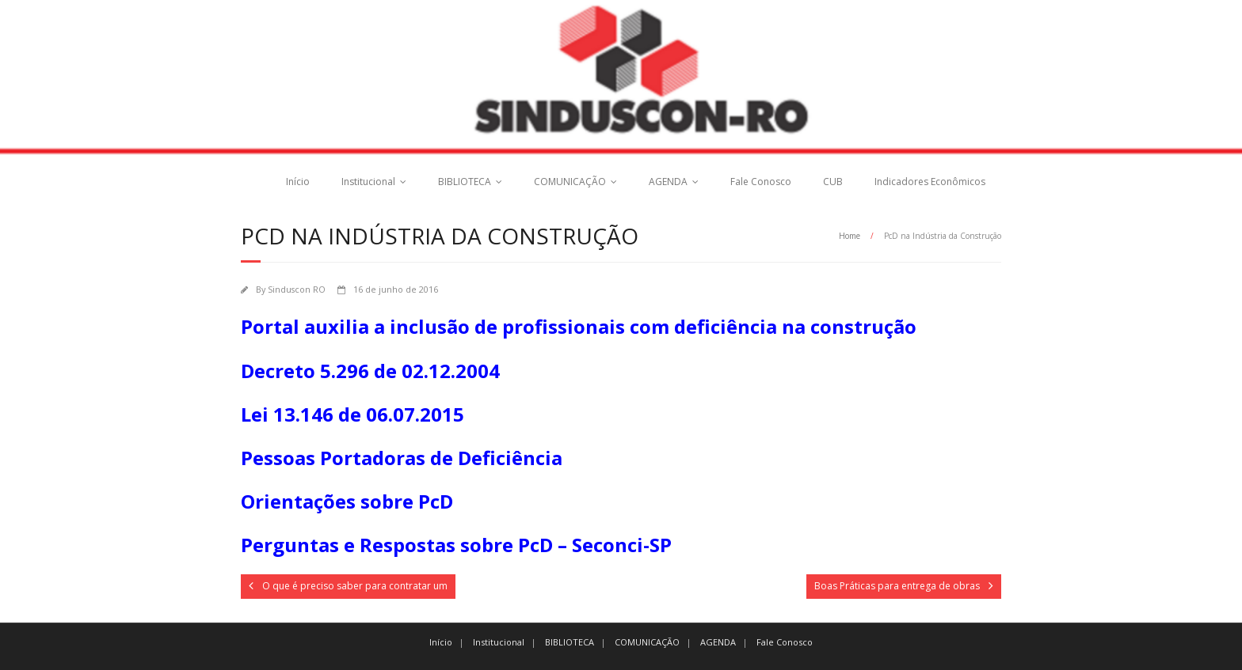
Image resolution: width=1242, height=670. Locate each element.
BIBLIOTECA (464, 181)
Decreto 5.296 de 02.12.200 (365, 371)
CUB (833, 181)
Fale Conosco (760, 181)
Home (849, 235)
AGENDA (668, 181)
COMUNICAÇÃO (570, 181)
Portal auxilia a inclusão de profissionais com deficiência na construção (578, 326)
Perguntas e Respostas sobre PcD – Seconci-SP (456, 545)
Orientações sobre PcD (347, 501)
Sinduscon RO (297, 289)
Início (298, 181)
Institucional (368, 181)
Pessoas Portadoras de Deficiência (401, 458)
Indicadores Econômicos (929, 181)
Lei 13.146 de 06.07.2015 (352, 414)
